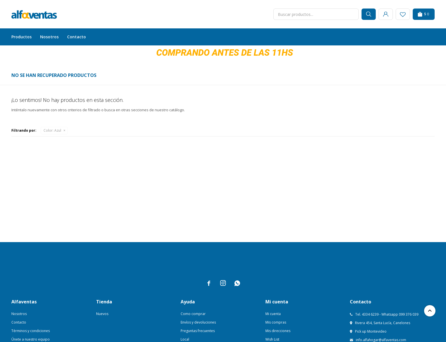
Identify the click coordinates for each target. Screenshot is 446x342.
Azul (52, 130)
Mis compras (275, 322)
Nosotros (49, 36)
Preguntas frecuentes (198, 330)
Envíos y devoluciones (198, 322)
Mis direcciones (277, 330)
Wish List (272, 339)
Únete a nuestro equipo (30, 339)
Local (185, 339)
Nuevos (102, 313)
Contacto (76, 36)
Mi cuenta (273, 313)
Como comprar (193, 313)
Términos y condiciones (30, 330)
